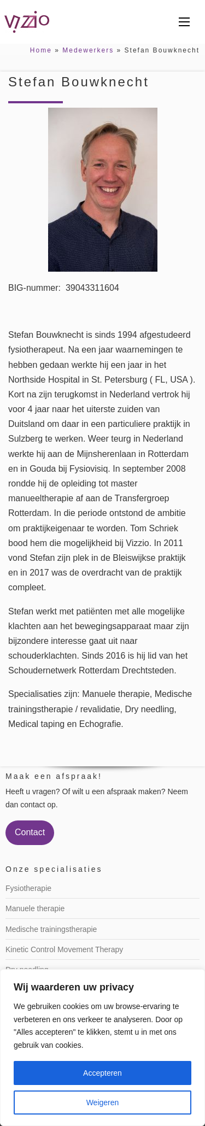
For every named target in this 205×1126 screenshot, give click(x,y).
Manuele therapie (35, 908)
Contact (30, 832)
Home (41, 50)
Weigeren (102, 1102)
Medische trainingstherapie (51, 929)
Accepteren (102, 1073)
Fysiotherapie (28, 888)
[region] (102, 1047)
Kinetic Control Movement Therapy (64, 949)
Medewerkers (88, 50)
